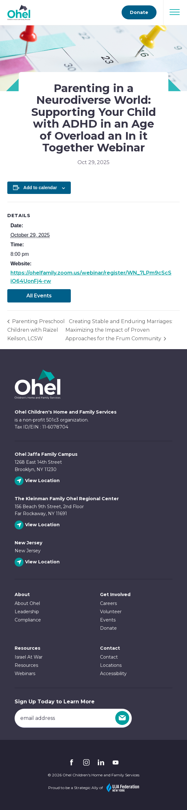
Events (108, 620)
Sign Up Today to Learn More (55, 702)
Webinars (25, 673)
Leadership (27, 611)
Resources (27, 648)
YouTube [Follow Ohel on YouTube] (115, 762)
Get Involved (115, 594)
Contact (109, 657)
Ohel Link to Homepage (37, 384)
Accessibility (113, 673)
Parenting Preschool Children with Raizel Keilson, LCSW (36, 330)
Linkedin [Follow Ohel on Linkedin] (101, 762)
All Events (39, 296)
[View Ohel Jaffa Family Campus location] (38, 481)
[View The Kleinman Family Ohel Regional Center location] (38, 525)
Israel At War (29, 657)
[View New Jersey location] (38, 562)
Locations (111, 665)
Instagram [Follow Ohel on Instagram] (86, 762)
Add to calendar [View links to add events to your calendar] (40, 187)
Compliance (28, 620)
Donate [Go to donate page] (139, 12)
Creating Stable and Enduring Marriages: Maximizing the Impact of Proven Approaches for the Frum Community (118, 330)
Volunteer (111, 611)
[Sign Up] (122, 718)
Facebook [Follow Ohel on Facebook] (72, 762)
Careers (108, 603)
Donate (108, 628)
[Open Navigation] (175, 12)
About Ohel (27, 603)
